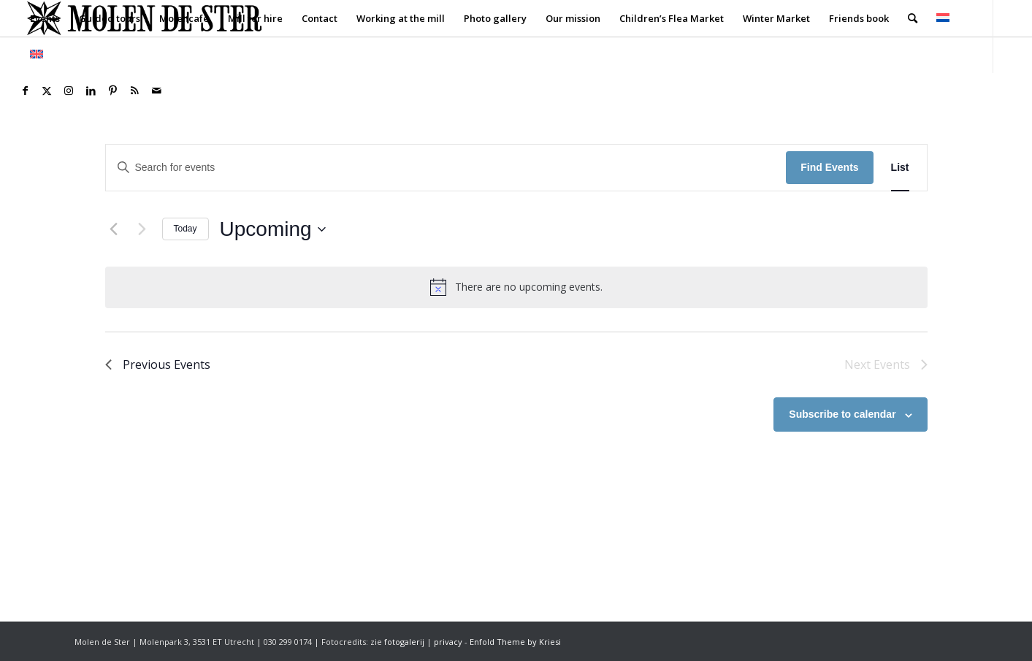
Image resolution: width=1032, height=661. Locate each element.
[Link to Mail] (156, 91)
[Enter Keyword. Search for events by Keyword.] (446, 168)
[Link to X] (47, 91)
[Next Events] (142, 229)
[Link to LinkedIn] (91, 91)
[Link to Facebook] (25, 91)
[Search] (912, 18)
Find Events (829, 167)
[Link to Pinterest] (112, 91)
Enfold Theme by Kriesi (515, 641)
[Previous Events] (114, 229)
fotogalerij (404, 641)
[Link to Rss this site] (134, 91)
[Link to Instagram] (69, 91)
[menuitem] (44, 18)
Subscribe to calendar (842, 414)
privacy (448, 641)
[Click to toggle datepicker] (273, 229)
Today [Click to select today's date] (185, 228)
